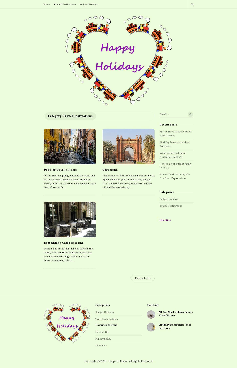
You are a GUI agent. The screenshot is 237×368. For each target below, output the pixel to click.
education (165, 220)
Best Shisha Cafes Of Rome (64, 242)
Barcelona (110, 169)
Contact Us (101, 332)
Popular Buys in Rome (60, 169)
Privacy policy (103, 338)
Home (47, 4)
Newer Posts (143, 278)
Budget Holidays (89, 4)
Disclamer (101, 345)
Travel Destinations (65, 4)
